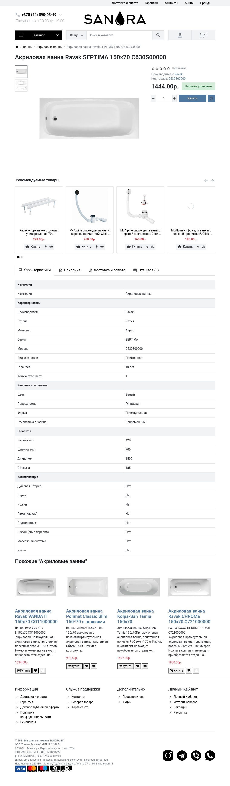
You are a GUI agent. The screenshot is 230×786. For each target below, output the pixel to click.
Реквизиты (28, 722)
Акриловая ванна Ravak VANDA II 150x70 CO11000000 (36, 616)
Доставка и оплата (125, 3)
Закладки (180, 707)
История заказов (186, 702)
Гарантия (151, 3)
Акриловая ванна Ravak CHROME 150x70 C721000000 (189, 616)
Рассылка (181, 712)
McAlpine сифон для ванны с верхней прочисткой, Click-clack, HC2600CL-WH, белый (140, 232)
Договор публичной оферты (40, 707)
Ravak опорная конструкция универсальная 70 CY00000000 (38, 232)
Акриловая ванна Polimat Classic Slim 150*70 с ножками (87, 616)
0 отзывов (179, 68)
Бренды (205, 3)
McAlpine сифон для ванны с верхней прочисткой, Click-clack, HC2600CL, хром (191, 232)
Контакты (171, 3)
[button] (22, 257)
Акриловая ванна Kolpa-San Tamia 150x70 (135, 616)
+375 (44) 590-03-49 (39, 15)
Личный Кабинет (185, 696)
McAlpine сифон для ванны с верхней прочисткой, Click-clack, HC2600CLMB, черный (90, 232)
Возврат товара (82, 702)
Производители (134, 696)
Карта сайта (80, 707)
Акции (189, 3)
